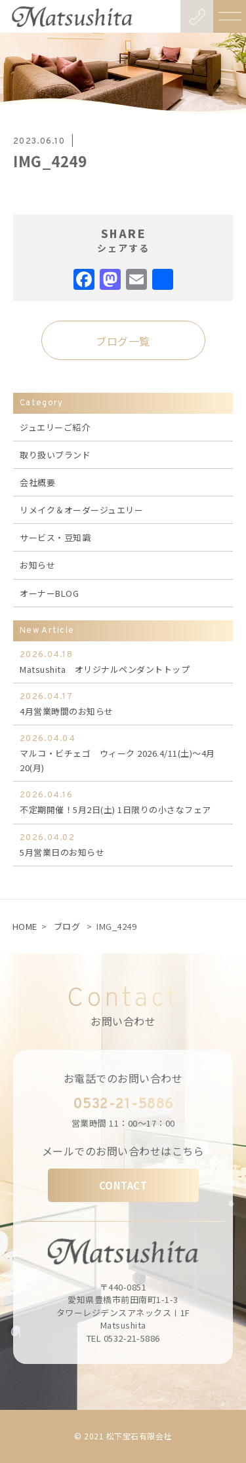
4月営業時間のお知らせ (123, 703)
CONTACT (123, 1185)
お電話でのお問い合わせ (123, 1078)
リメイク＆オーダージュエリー (81, 510)
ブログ (67, 926)
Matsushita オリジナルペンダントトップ (123, 661)
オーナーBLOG (49, 593)
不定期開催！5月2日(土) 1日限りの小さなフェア (123, 802)
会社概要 (37, 482)
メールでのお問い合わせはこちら (123, 1151)
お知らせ (37, 565)
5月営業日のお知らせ (123, 844)
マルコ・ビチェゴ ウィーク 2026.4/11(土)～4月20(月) (123, 753)
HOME (24, 926)
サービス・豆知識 (55, 537)
